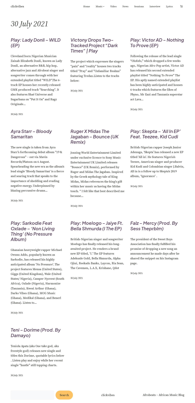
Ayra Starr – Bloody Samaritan (31, 134)
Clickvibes (17, 6)
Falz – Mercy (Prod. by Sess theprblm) (154, 225)
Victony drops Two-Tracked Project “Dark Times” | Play (94, 45)
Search (64, 395)
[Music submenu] (103, 6)
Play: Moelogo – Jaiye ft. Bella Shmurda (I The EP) (96, 225)
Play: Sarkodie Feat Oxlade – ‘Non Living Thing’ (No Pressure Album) (33, 231)
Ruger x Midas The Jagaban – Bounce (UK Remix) (94, 137)
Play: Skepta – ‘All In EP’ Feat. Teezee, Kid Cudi (155, 134)
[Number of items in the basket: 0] (181, 6)
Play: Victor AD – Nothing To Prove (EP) (157, 42)
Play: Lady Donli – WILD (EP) (35, 42)
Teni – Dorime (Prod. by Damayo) (36, 332)
